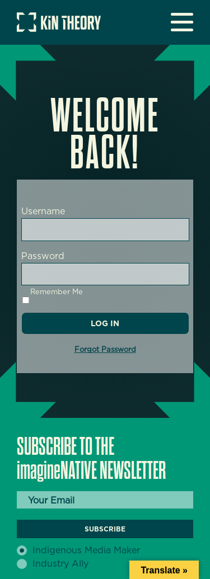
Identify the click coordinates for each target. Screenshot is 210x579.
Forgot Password (105, 349)
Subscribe (105, 529)
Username (43, 211)
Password (42, 256)
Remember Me (52, 296)
